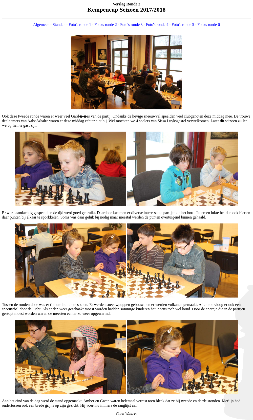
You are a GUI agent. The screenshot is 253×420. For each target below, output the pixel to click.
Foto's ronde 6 (208, 24)
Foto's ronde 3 (131, 24)
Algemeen (41, 24)
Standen (59, 24)
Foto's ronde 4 (157, 24)
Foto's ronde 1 (80, 24)
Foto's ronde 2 (105, 24)
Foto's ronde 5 (183, 24)
